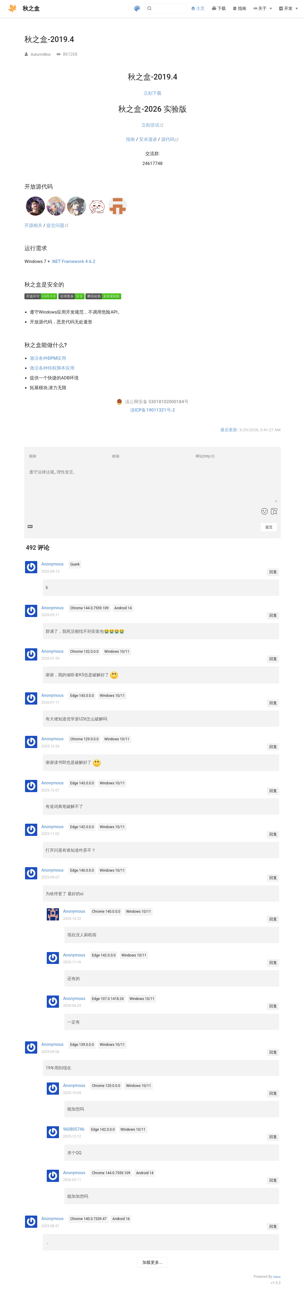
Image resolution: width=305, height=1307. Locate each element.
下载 (219, 8)
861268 (70, 54)
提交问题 (57, 225)
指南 (239, 8)
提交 (269, 527)
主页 (198, 8)
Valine (277, 1276)
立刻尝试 (152, 125)
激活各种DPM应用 (48, 358)
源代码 (170, 139)
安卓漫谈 (148, 139)
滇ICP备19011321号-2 (152, 410)
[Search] (156, 8)
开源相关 (33, 225)
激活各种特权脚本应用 (52, 368)
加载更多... (152, 1262)
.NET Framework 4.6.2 (73, 261)
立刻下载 (152, 93)
